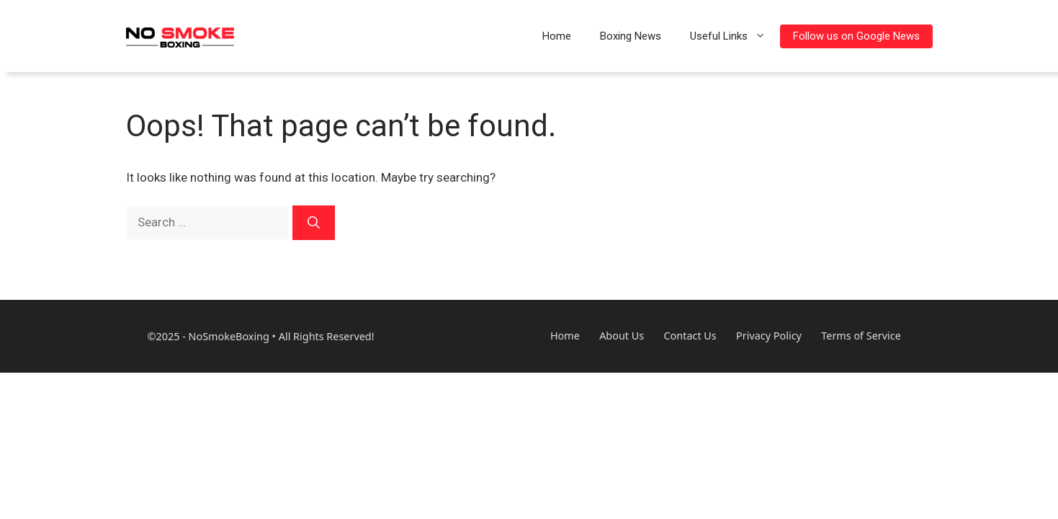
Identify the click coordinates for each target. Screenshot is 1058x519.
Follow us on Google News (856, 36)
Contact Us (690, 336)
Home (556, 36)
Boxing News (630, 36)
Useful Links (735, 36)
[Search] (313, 222)
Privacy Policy (769, 336)
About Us (621, 336)
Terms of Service (861, 336)
